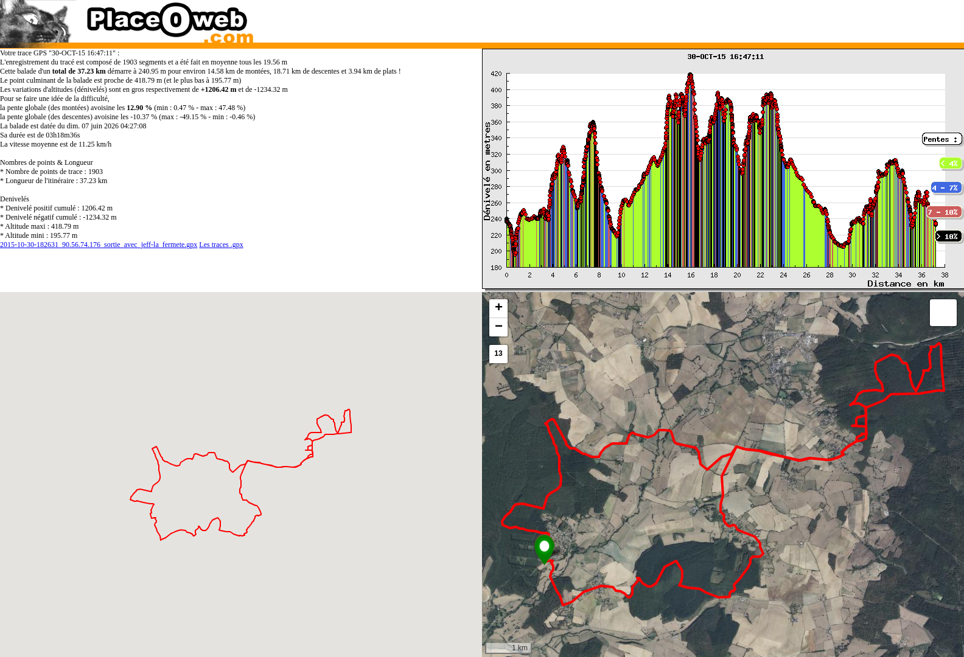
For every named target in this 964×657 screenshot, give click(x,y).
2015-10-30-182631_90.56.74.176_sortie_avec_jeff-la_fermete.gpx (98, 244)
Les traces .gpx (221, 244)
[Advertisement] (710, 18)
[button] (544, 550)
